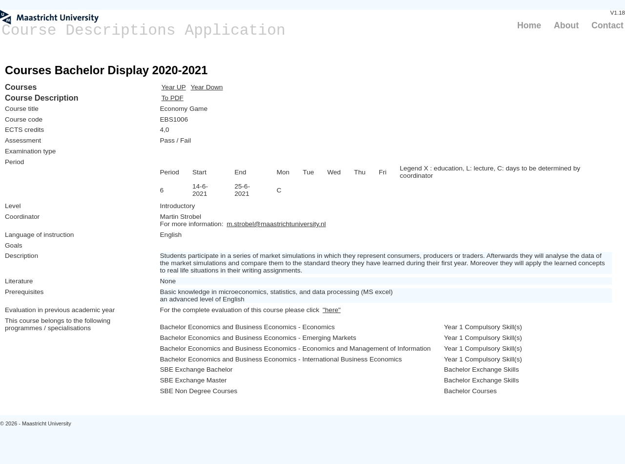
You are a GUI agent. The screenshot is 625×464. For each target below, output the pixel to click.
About (566, 25)
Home (529, 25)
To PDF (173, 98)
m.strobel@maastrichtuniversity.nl (276, 224)
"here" (332, 310)
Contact (607, 25)
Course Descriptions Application (143, 30)
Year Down (206, 87)
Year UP (174, 87)
